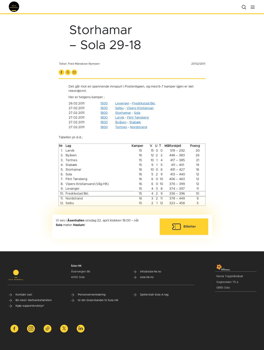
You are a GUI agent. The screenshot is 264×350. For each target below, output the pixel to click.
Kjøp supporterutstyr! (26, 306)
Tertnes (121, 127)
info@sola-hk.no (147, 271)
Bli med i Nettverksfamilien (30, 300)
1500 (104, 103)
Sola (137, 113)
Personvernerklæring (88, 294)
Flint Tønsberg (138, 117)
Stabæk (135, 122)
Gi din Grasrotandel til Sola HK (94, 300)
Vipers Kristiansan (140, 108)
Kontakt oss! (20, 294)
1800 (104, 113)
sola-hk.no (143, 277)
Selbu (119, 108)
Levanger (122, 103)
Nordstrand (138, 127)
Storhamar (123, 113)
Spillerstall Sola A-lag (150, 294)
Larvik (119, 117)
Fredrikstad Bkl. (144, 103)
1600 (104, 108)
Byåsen (120, 122)
